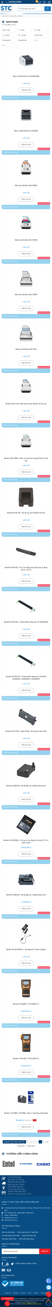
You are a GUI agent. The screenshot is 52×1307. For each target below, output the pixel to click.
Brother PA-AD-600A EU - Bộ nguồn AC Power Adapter (26, 949)
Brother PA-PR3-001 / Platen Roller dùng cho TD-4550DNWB (26, 622)
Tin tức (30, 1293)
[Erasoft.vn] (38, 1303)
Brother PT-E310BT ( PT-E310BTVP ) (26, 1058)
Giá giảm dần (22, 40)
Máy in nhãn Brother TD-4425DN (26, 131)
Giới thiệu (15, 1293)
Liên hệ (23, 1293)
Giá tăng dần (6, 40)
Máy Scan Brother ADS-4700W (26, 240)
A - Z (35, 40)
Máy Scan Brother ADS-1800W (26, 294)
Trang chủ (5, 16)
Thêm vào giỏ (26, 90)
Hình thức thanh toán (9, 1239)
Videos (36, 1293)
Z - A (3, 45)
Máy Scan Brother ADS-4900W (26, 185)
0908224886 (14, 2)
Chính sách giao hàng (26, 1239)
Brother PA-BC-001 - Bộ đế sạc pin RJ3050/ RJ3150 (26, 513)
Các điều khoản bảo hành (11, 1235)
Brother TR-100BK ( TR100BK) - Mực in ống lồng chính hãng (26, 1113)
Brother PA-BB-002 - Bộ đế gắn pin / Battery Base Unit (26, 786)
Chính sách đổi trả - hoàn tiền (27, 1232)
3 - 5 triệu (37, 30)
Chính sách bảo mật (29, 1235)
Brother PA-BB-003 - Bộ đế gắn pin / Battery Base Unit (26, 895)
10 (47, 1142)
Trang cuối (30, 1146)
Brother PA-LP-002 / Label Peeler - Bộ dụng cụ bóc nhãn (26, 731)
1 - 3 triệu (21, 30)
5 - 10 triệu (5, 35)
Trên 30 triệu (38, 35)
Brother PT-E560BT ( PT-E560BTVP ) (26, 1004)
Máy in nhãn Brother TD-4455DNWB (26, 76)
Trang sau (21, 1146)
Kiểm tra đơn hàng (8, 1232)
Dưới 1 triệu (6, 30)
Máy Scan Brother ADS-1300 (26, 349)
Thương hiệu (13, 16)
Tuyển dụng (44, 1293)
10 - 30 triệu (22, 35)
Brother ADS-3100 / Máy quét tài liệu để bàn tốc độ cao (26, 404)
